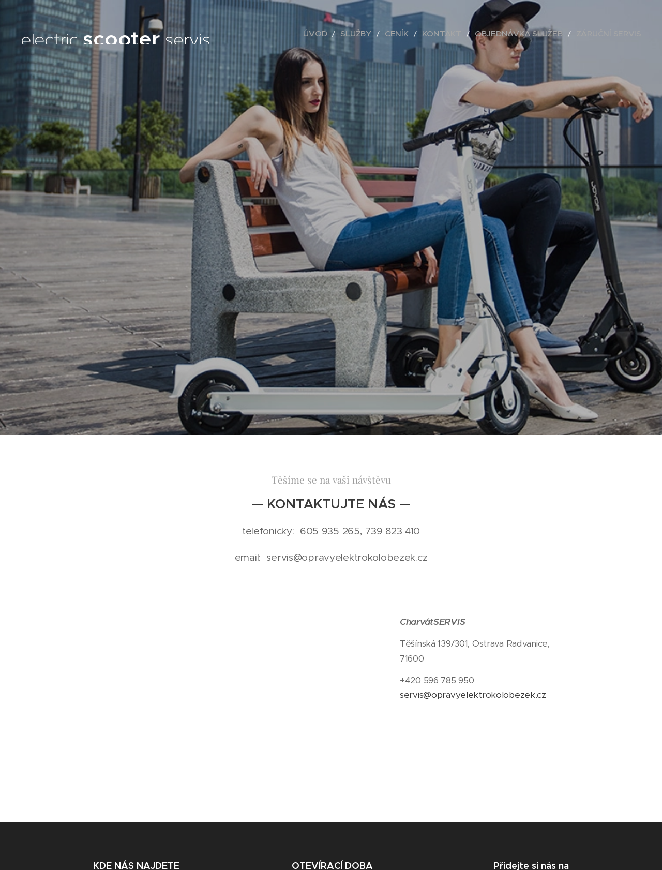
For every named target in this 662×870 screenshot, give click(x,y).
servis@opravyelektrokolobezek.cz (473, 695)
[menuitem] (355, 34)
